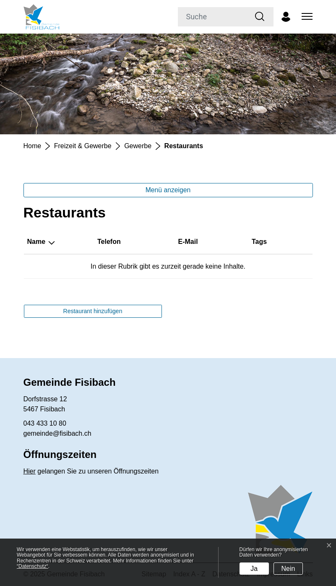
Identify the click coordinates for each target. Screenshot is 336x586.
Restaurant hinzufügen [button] (92, 311)
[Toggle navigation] (306, 16)
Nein (288, 568)
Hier (29, 471)
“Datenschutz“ (32, 566)
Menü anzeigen (168, 190)
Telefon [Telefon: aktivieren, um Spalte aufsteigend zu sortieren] (109, 241)
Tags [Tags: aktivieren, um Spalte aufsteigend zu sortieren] (259, 241)
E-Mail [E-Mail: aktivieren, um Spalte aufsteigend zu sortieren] (188, 241)
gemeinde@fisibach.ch (57, 433)
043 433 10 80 (44, 423)
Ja (254, 568)
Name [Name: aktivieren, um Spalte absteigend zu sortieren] (36, 241)
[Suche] (212, 16)
